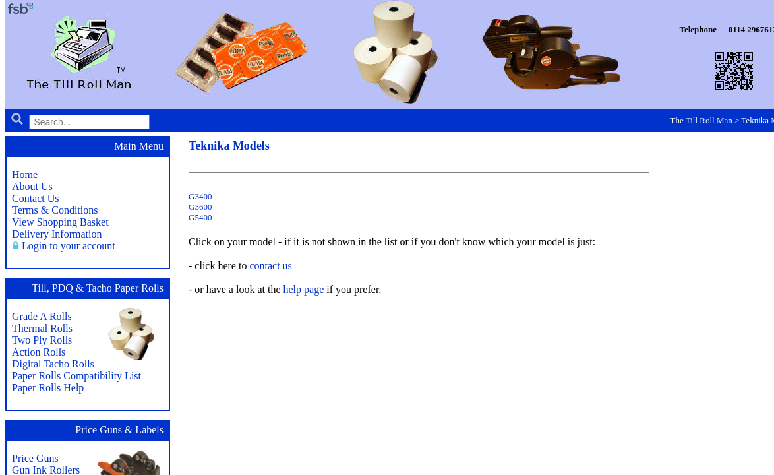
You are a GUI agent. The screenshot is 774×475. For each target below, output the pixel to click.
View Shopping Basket (60, 222)
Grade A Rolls (42, 316)
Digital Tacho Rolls (53, 363)
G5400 (200, 217)
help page (303, 289)
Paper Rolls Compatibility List (76, 375)
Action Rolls (38, 352)
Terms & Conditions (55, 210)
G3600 (200, 207)
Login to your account (68, 245)
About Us (32, 186)
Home (25, 174)
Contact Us (35, 198)
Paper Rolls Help (48, 387)
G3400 (200, 196)
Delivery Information (57, 233)
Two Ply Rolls (42, 340)
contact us (270, 265)
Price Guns (35, 458)
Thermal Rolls (42, 328)
